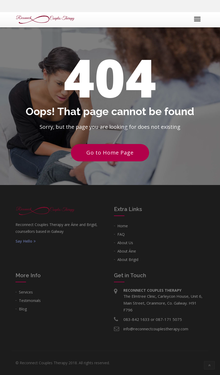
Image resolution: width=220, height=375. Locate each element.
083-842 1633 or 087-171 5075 (152, 319)
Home (122, 225)
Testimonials (30, 300)
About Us (125, 242)
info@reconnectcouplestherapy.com (155, 328)
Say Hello (25, 241)
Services (26, 292)
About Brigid (127, 259)
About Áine (126, 251)
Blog (23, 308)
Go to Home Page (110, 152)
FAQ (121, 234)
